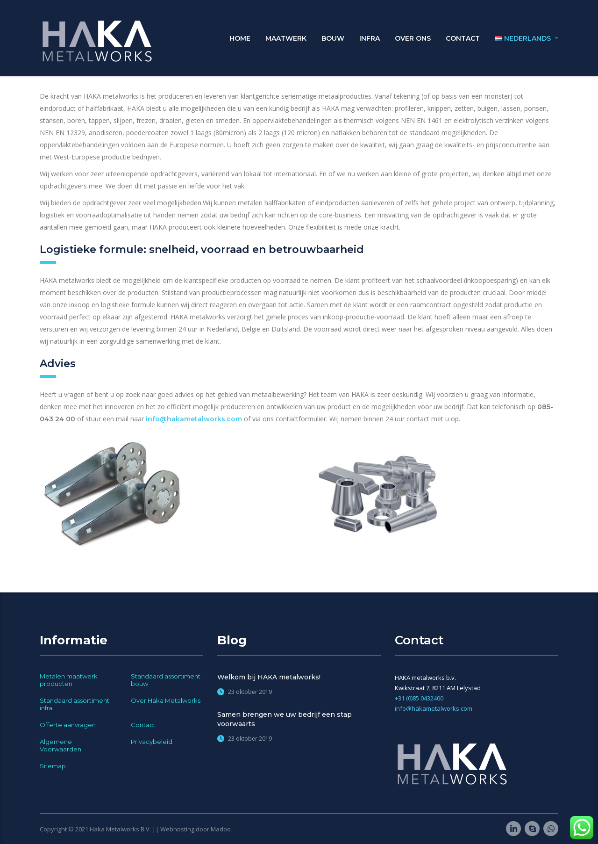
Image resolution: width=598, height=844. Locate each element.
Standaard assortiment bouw (165, 679)
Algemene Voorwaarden (60, 745)
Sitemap (53, 766)
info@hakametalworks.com (194, 419)
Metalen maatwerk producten (69, 679)
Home (239, 38)
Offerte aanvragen (68, 725)
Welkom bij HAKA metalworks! (268, 677)
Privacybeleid (151, 741)
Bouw (332, 38)
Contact (463, 38)
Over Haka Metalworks (165, 700)
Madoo (221, 829)
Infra (369, 38)
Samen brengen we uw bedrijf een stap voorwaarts (284, 719)
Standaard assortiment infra (74, 704)
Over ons (413, 38)
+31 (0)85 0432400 (419, 698)
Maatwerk (285, 38)
